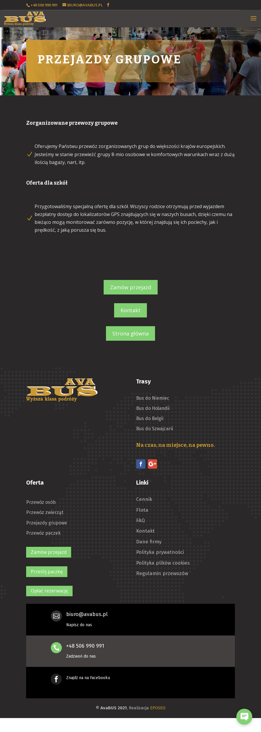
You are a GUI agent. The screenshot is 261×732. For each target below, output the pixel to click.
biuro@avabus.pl (87, 614)
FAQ (140, 521)
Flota (142, 510)
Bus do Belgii (149, 418)
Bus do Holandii (153, 408)
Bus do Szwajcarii (154, 428)
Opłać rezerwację (49, 591)
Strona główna (130, 333)
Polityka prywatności (160, 552)
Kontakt (130, 310)
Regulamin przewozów (162, 573)
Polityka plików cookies (163, 563)
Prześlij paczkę (47, 571)
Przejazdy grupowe (46, 523)
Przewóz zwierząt (44, 512)
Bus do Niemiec (152, 398)
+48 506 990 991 (85, 646)
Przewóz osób (41, 502)
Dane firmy (148, 542)
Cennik (144, 499)
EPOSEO (157, 707)
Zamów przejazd (130, 287)
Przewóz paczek (43, 533)
